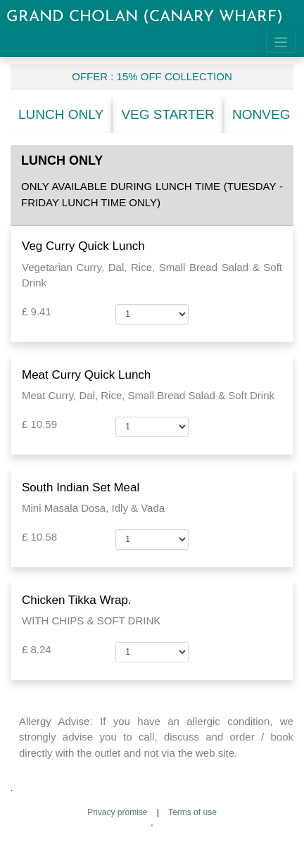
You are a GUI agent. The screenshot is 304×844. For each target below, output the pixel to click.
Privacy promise (117, 812)
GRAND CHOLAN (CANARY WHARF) (144, 17)
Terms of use (192, 812)
